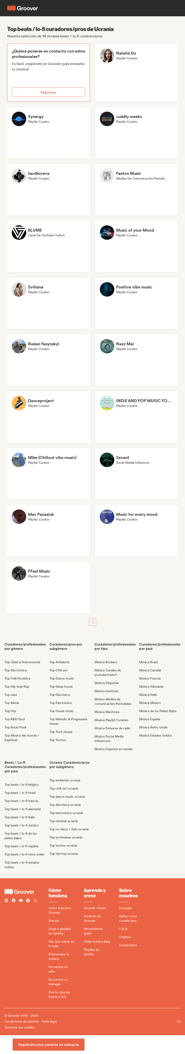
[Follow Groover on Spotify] (28, 901)
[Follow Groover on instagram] (6, 901)
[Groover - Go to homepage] (27, 891)
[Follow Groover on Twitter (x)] (35, 901)
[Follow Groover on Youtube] (21, 901)
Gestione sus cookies (20, 1027)
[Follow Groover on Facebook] (13, 901)
